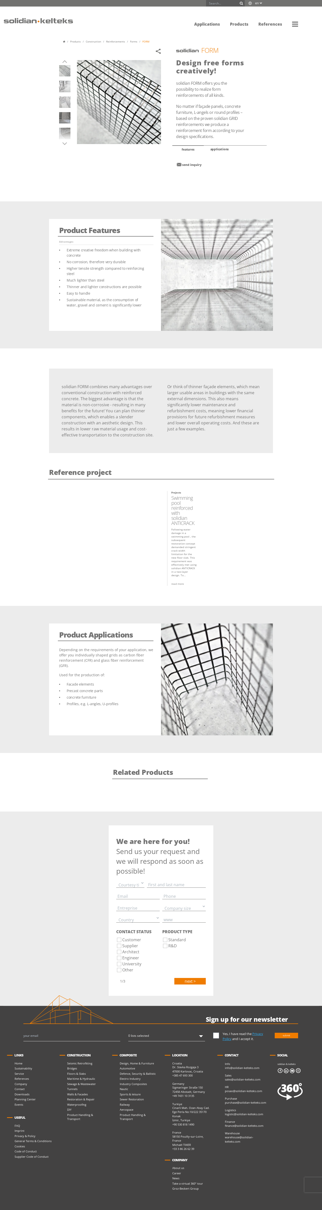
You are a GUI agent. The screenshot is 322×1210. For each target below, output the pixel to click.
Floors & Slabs (76, 1073)
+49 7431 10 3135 (183, 1096)
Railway (125, 1104)
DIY (69, 1109)
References (22, 1079)
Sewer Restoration (132, 1099)
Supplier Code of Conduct (32, 1156)
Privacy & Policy (25, 1136)
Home (18, 1063)
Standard (177, 940)
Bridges (72, 1068)
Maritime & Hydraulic (81, 1079)
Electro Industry (130, 1079)
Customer (131, 940)
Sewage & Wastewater (81, 1084)
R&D (172, 946)
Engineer (130, 958)
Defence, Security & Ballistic (138, 1073)
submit (286, 1035)
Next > (190, 981)
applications (219, 149)
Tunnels (72, 1089)
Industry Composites (133, 1084)
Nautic (124, 1089)
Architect (130, 952)
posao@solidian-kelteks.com (243, 1091)
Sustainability (23, 1068)
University (131, 964)
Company (21, 1084)
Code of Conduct (26, 1151)
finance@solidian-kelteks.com (244, 1126)
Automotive (127, 1068)
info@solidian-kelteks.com (242, 1068)
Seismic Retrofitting (79, 1063)
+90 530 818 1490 (183, 1124)
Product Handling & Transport (80, 1117)
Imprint (19, 1131)
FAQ (17, 1126)
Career (176, 1173)
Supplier (130, 946)
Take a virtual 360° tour (187, 1183)
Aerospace (126, 1109)
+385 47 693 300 (182, 1075)
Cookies (20, 1146)
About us (178, 1168)
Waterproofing (76, 1104)
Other (127, 970)
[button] (295, 24)
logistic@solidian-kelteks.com (244, 1114)
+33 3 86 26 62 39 (183, 1149)
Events (19, 1104)
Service (19, 1073)
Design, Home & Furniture (137, 1063)
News (175, 1178)
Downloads (22, 1094)
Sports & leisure (130, 1094)
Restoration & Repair (81, 1099)
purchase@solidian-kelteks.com (245, 1102)
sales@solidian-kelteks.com (242, 1079)
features (188, 149)
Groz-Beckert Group (185, 1188)
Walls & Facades (77, 1094)
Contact (20, 1089)
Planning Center (25, 1099)
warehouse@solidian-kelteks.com (239, 1139)
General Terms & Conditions (33, 1141)
